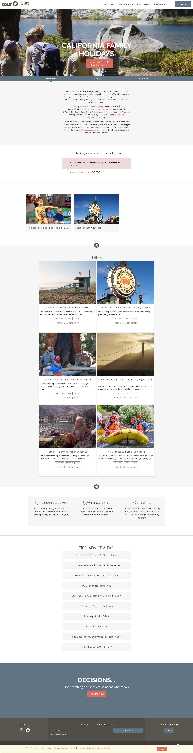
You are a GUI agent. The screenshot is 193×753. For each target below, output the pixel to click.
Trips (98, 78)
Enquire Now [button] (96, 693)
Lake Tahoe (122, 114)
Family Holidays (125, 4)
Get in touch (183, 4)
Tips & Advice (143, 78)
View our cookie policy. (101, 748)
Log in (169, 730)
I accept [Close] (161, 749)
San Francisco (124, 112)
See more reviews (90, 172)
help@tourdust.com (86, 130)
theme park (95, 117)
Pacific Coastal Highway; (93, 106)
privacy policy (61, 734)
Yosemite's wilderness (102, 109)
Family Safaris (143, 4)
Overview (51, 78)
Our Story (109, 4)
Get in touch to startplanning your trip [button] (99, 63)
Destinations (160, 4)
